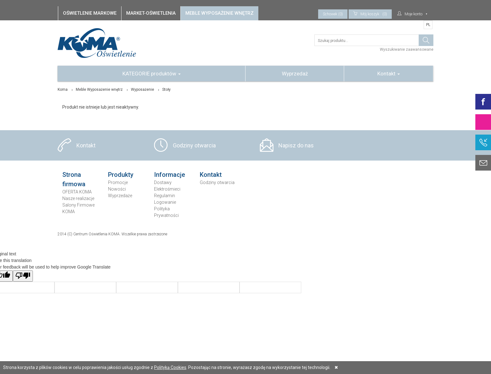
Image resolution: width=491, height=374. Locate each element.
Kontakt (388, 73)
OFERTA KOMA (77, 191)
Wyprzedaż (295, 73)
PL (428, 25)
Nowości (117, 189)
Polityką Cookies (170, 367)
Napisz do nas (296, 145)
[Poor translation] (23, 276)
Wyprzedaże (120, 195)
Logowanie (165, 202)
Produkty (120, 174)
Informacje (169, 174)
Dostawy (163, 182)
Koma (63, 89)
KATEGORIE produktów (151, 73)
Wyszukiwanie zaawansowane (406, 49)
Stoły (166, 89)
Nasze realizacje (78, 198)
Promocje (118, 182)
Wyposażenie (142, 89)
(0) (370, 14)
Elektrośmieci (167, 189)
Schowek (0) (333, 14)
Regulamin (164, 195)
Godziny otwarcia (194, 145)
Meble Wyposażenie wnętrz (99, 89)
